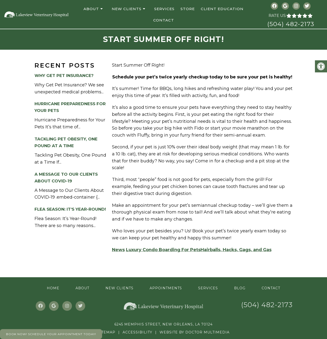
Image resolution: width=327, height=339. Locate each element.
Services (164, 9)
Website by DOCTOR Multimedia (195, 332)
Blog (239, 288)
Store (188, 9)
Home (53, 288)
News (118, 249)
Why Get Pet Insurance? (64, 75)
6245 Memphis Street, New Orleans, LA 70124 (163, 324)
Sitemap (106, 332)
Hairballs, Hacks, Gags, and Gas (236, 249)
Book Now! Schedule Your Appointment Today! (51, 334)
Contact (163, 20)
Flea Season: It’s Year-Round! (70, 209)
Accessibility (137, 332)
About (91, 9)
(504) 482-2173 (290, 24)
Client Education (222, 9)
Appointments (166, 288)
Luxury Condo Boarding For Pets (163, 249)
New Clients (126, 9)
